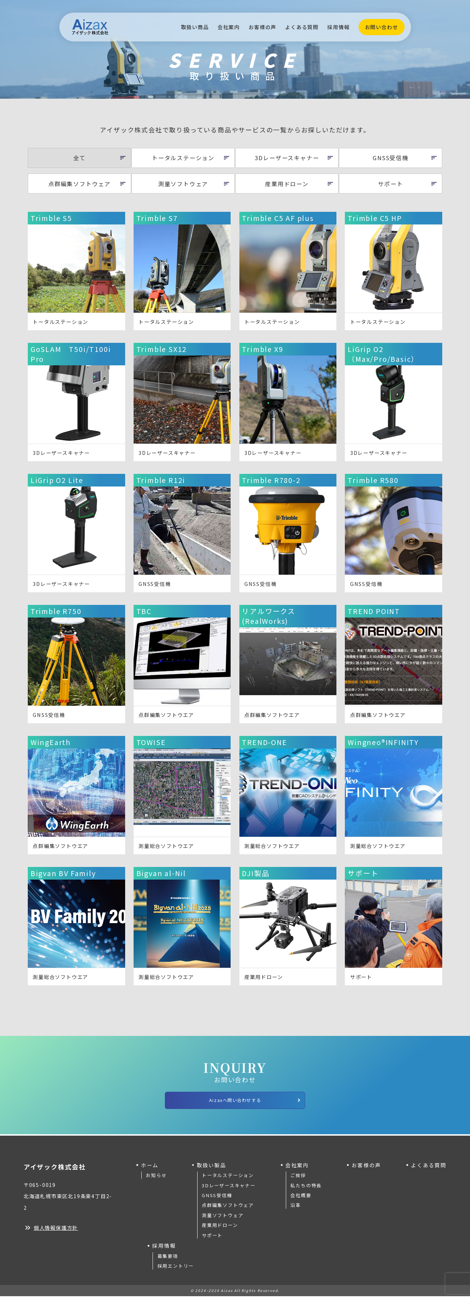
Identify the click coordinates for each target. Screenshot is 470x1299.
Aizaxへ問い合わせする (252, 1101)
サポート (212, 1237)
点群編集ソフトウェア (228, 1208)
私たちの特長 (306, 1187)
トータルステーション (228, 1178)
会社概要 (300, 1198)
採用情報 (338, 27)
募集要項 (167, 1258)
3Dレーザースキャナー (229, 1187)
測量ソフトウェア (222, 1218)
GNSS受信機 (217, 1198)
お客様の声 (262, 27)
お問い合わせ (381, 27)
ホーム (150, 1167)
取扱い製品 (211, 1167)
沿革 (295, 1208)
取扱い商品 (195, 27)
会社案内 (229, 27)
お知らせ (156, 1178)
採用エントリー (175, 1268)
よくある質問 (301, 27)
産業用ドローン (220, 1228)
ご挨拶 (298, 1178)
